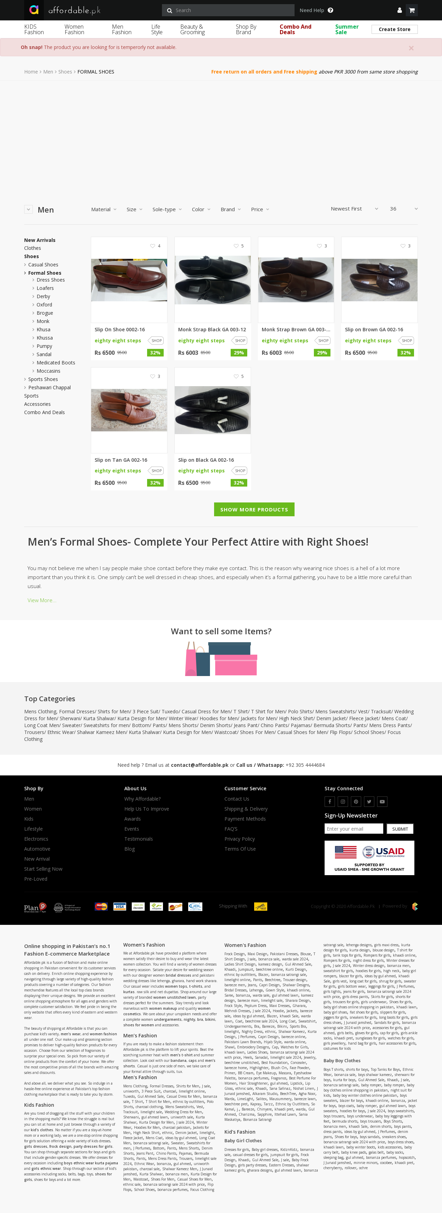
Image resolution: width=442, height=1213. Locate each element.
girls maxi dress (386, 944)
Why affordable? (142, 798)
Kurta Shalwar (98, 718)
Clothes (32, 248)
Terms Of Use (240, 849)
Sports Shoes (43, 379)
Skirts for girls (382, 996)
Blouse (305, 953)
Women (33, 808)
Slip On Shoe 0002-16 (120, 329)
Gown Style (275, 990)
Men (48, 71)
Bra (256, 1026)
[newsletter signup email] (354, 828)
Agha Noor (307, 1093)
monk (43, 321)
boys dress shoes (400, 1141)
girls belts (345, 1032)
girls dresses (35, 1146)
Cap (275, 1047)
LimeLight (245, 1098)
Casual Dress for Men (206, 711)
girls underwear (373, 1001)
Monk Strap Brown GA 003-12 (296, 329)
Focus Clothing (202, 1189)
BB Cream (245, 1072)
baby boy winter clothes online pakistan (365, 1095)
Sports (31, 396)
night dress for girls (368, 960)
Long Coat (288, 1021)
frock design (60, 1146)
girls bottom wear (352, 986)
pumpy (44, 346)
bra (200, 1019)
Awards (132, 818)
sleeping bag (333, 1157)
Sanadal (261, 1057)
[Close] (411, 48)
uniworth (131, 1091)
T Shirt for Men (268, 711)
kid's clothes (42, 1129)
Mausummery (280, 1098)
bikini (210, 1019)
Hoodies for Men (219, 718)
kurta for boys (344, 1079)
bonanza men (176, 1174)
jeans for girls (353, 991)
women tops (176, 986)
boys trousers (334, 1116)
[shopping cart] (412, 10)
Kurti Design (296, 969)
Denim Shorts (215, 725)
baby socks (394, 1152)
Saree (228, 995)
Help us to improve (146, 808)
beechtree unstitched (241, 1062)
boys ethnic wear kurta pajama (91, 1163)
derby (43, 296)
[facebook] (330, 801)
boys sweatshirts (401, 1110)
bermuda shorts (344, 1121)
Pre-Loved (35, 879)
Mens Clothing (40, 711)
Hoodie (278, 1010)
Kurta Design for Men (141, 718)
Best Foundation (274, 1062)
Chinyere (264, 1109)
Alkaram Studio (264, 1093)
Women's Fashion (245, 945)
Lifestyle (33, 828)
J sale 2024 (185, 1122)
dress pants (333, 1131)
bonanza (164, 1163)
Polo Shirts (300, 711)
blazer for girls (350, 976)
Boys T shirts (333, 1069)
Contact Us (236, 798)
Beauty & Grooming (192, 29)
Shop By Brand (246, 29)
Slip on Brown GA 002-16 (374, 329)
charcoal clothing (149, 1106)
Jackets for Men (258, 718)
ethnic (167, 1132)
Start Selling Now (43, 869)
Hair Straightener (253, 1083)
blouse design (383, 950)
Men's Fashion (140, 1077)
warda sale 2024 (295, 959)
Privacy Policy (239, 839)
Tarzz (268, 1104)
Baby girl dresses (265, 1149)
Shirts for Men (113, 711)
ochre (363, 1167)
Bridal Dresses (235, 990)
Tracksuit (381, 711)
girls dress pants (355, 996)
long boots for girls (393, 1017)
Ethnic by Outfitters (292, 1104)
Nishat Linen (303, 1088)
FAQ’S (231, 828)
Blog (129, 849)
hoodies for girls (368, 970)
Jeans (252, 984)
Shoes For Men (257, 732)
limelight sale (151, 1111)
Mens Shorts (183, 725)
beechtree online (269, 969)
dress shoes (51, 279)
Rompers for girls (377, 955)
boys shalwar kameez (375, 1074)
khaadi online (298, 990)
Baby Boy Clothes (342, 1060)
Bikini (282, 1026)
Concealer (298, 1062)
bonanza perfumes (172, 1189)
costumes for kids (337, 1048)
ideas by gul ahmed (180, 1137)
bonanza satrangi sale (150, 1143)
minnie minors (365, 1162)
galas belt (376, 1152)
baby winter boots (360, 1147)
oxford (44, 304)
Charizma (246, 1114)
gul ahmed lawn (155, 1117)
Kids (28, 818)
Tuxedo (170, 711)
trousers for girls (345, 1001)
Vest (363, 711)
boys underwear (360, 1116)
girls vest (340, 981)
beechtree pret (236, 1104)
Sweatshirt (307, 1021)
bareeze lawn (305, 1098)
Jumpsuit (245, 969)
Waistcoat (225, 732)
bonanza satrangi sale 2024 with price (174, 1184)
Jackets (292, 1010)
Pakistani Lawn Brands (242, 1041)
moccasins (48, 371)
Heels (247, 1057)
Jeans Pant (246, 725)
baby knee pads (353, 1152)
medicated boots (56, 362)
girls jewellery (334, 1043)
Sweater (71, 725)
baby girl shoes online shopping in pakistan (359, 1007)
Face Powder (299, 1067)
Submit (400, 829)
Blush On (279, 1067)
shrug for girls (390, 981)
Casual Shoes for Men (302, 732)
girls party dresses (252, 1165)
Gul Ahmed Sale (150, 1096)
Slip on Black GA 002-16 (206, 460)
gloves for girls (366, 1032)
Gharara (299, 1005)
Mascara (285, 1072)
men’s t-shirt (181, 1055)
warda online (294, 1041)
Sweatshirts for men (106, 725)
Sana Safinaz (279, 1088)
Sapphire (264, 1114)
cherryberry (333, 1167)
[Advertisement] (221, 132)
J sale (206, 1086)
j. (238, 1109)
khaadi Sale (289, 1016)
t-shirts (195, 986)
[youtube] (382, 801)
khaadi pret (284, 1109)
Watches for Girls (294, 1047)
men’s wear (70, 1033)
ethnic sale (132, 1184)
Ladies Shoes (257, 1052)
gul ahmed (182, 1163)
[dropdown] (400, 10)
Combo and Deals (44, 412)
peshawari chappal (49, 387)
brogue (45, 313)
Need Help (316, 10)
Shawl (229, 1047)
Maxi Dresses (279, 1005)
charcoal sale (150, 1168)
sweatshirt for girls (338, 970)
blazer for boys (351, 1100)
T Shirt (240, 711)
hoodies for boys (352, 1110)
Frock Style (233, 1005)
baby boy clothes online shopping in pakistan (369, 1088)
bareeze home (235, 1067)
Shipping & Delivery (246, 808)
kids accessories (390, 1147)
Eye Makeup (266, 1072)
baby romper (371, 1085)
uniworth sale (182, 1117)
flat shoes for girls (363, 1012)
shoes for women (138, 1025)
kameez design (270, 964)
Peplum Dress (255, 1005)
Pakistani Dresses (284, 953)
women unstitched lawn (174, 997)
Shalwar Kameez (291, 1031)
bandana (178, 1060)
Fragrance (278, 1078)
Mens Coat (394, 718)
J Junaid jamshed (357, 1022)
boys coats (346, 1105)
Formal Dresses (77, 711)
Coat (238, 1021)
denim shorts (380, 1126)
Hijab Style (272, 1041)
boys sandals (369, 1136)
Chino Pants (274, 725)
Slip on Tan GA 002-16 (121, 460)
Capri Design (269, 984)
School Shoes (369, 732)
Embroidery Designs (253, 1047)
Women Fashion (74, 29)
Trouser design (294, 979)
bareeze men (234, 984)
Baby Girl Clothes (243, 1140)
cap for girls (389, 1032)
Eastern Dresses (281, 1165)
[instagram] (343, 801)
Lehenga (256, 990)
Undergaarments (237, 1026)
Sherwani (70, 718)
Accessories (37, 404)
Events (131, 828)
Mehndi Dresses (237, 1010)
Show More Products (254, 509)
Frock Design (234, 953)
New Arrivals (40, 240)
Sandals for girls (386, 1022)
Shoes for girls (400, 1001)
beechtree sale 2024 (261, 1021)
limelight (207, 1132)
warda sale (261, 995)
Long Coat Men (41, 725)
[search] (228, 10)
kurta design (359, 950)
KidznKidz (288, 1149)
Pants (159, 725)
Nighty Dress (252, 1031)
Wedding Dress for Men (183, 1111)
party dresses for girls (93, 1146)
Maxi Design (257, 953)
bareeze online (293, 1036)
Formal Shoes (44, 273)
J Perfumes (141, 1148)
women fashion (103, 1033)
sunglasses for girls (370, 1038)
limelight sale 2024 (285, 1057)
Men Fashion (122, 29)
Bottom (141, 725)
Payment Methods (245, 818)
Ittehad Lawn (285, 1114)
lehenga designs (359, 944)
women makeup (163, 1008)
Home (31, 71)
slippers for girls (392, 1012)
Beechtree (272, 979)
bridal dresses (178, 975)
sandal (44, 354)
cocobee (386, 1162)
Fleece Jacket (363, 718)
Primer (229, 1072)
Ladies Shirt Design (240, 964)
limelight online (192, 1091)
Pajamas (300, 725)
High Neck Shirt (296, 718)
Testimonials (138, 839)
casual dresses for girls (250, 1154)
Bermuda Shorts (332, 725)
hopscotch (407, 1157)
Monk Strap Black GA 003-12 (212, 329)
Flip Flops (340, 732)
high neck (391, 970)
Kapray (255, 1104)
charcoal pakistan (176, 1127)
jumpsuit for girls (284, 1154)
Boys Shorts (393, 1121)
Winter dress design (368, 965)
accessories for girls (387, 1027)
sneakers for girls (363, 1017)
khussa (45, 337)
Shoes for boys (346, 1136)
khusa (43, 329)
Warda (229, 1098)
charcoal (169, 1091)
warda (301, 1109)
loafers (45, 288)
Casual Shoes (43, 264)
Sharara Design (297, 1000)
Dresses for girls (236, 1149)
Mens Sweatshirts (335, 711)
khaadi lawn (234, 1052)
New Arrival (37, 859)
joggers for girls (335, 1017)
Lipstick (296, 1083)
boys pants (402, 1126)
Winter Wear (182, 718)
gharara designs (259, 1170)
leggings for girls (381, 986)
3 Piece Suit (145, 711)
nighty (189, 1019)
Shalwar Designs (295, 984)
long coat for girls (362, 981)
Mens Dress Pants (389, 725)
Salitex (261, 1098)
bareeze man (248, 1000)
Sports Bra (298, 1026)
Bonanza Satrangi (257, 1119)
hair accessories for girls (397, 1043)
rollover (350, 1167)
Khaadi (230, 969)
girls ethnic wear (46, 1168)
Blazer (263, 974)
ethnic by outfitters (188, 1101)
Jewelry (309, 1057)
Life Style (157, 29)
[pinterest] (356, 801)
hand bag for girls (362, 1043)
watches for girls (400, 1038)
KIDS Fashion (34, 29)
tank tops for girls (347, 955)
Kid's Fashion (240, 1131)
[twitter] (369, 801)
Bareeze (268, 1026)
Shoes (65, 71)
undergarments (168, 1019)
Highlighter (259, 1067)
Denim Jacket (331, 718)
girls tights (332, 991)
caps (193, 1060)
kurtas (129, 991)
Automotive (37, 849)
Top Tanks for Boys (385, 1069)
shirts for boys (357, 1069)
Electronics (36, 839)
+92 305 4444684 (305, 765)
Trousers (34, 732)
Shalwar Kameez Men (101, 732)
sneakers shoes (394, 1136)
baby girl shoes (335, 1012)
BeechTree (288, 1093)
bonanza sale (268, 959)
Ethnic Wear (60, 732)
